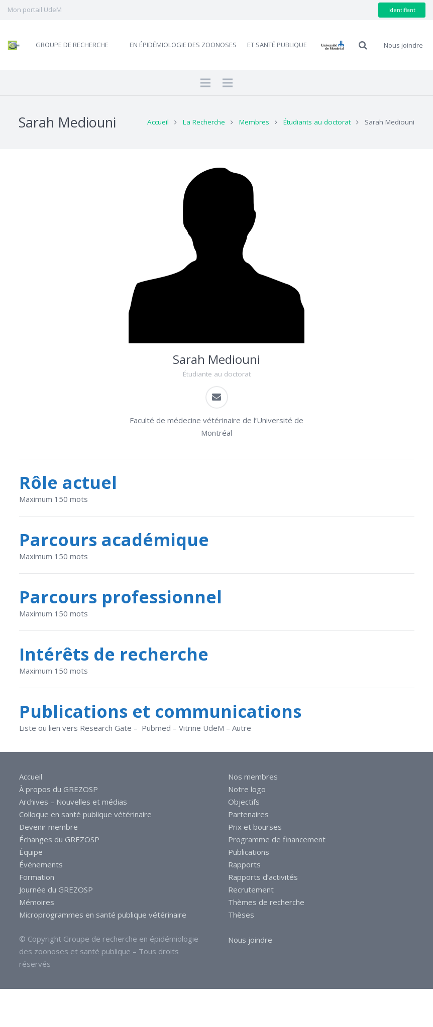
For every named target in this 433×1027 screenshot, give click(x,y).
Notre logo (247, 789)
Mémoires (36, 902)
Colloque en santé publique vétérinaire (85, 814)
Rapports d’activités (263, 877)
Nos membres (253, 777)
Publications (248, 852)
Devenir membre (48, 827)
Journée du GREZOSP (56, 889)
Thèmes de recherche (266, 902)
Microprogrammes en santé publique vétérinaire (102, 915)
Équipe (31, 852)
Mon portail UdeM (35, 9)
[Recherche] (363, 45)
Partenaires (248, 814)
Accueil (158, 121)
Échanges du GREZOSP (59, 839)
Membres (254, 121)
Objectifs (244, 802)
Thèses (241, 915)
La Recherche (204, 121)
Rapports (244, 864)
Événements (41, 864)
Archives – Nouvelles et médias (73, 802)
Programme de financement (277, 839)
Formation (36, 877)
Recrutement (251, 889)
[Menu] (205, 82)
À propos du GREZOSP (58, 789)
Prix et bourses (255, 827)
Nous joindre (250, 940)
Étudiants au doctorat (317, 121)
